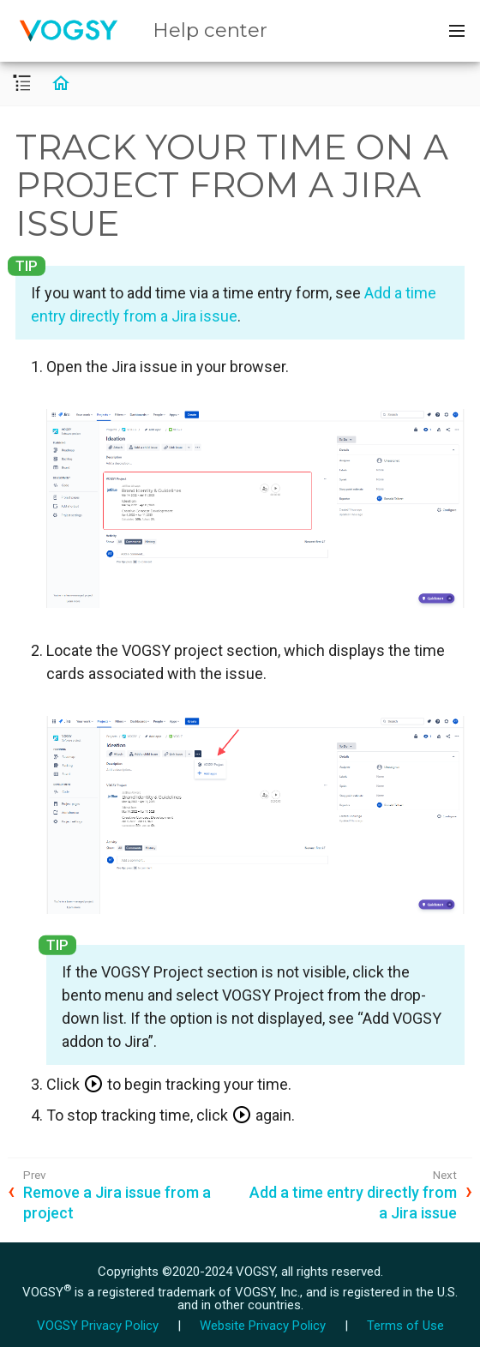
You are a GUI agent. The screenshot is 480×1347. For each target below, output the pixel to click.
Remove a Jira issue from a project (117, 1202)
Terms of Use (405, 1325)
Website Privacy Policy (263, 1325)
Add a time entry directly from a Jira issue (353, 1202)
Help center (210, 30)
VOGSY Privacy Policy (98, 1325)
